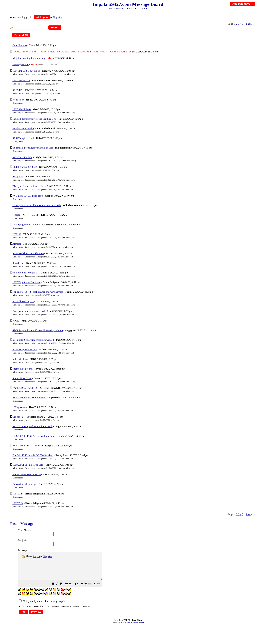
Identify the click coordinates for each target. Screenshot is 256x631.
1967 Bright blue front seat (26, 282)
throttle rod (18, 262)
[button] (63, 589)
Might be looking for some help (28, 57)
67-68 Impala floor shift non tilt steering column (37, 330)
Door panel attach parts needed (28, 310)
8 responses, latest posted (45, 160)
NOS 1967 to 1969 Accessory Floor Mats (33, 435)
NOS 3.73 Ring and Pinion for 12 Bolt (32, 426)
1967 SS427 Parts (21, 109)
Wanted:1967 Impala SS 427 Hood (30, 387)
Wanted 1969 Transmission (26, 474)
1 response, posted (41, 83)
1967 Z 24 (17, 493)
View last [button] (71, 74)
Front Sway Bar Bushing (25, 349)
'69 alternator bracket (23, 128)
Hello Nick (18, 99)
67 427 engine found (23, 138)
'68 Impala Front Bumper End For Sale (32, 147)
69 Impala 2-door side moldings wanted (33, 339)
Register (47, 556)
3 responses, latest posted (45, 122)
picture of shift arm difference (28, 253)
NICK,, (16, 320)
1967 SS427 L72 (21, 80)
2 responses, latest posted (45, 74)
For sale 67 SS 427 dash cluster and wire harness (37, 291)
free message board (135, 628)
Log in (42, 17)
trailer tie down (20, 359)
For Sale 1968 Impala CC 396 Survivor (32, 455)
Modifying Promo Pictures (26, 224)
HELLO (16, 234)
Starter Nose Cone (21, 378)
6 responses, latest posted (45, 304)
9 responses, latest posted (45, 237)
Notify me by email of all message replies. (43, 606)
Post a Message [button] (117, 8)
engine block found (22, 368)
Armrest (16, 243)
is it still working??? (23, 301)
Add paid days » (242, 3)
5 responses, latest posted (44, 256)
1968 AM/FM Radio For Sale (27, 464)
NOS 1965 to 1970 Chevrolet (27, 445)
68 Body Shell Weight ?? (25, 272)
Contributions (19, 45)
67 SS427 (17, 89)
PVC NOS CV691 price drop (27, 195)
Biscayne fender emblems (25, 186)
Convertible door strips (24, 483)
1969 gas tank (19, 407)
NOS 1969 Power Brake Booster (29, 397)
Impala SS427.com (137, 8)
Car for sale (18, 416)
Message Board (20, 64)
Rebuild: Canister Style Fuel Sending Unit (34, 118)
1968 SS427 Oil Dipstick (25, 214)
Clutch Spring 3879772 (24, 166)
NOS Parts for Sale (22, 157)
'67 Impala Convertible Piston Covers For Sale (36, 205)
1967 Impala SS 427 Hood (26, 70)
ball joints (17, 176)
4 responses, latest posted (45, 112)
